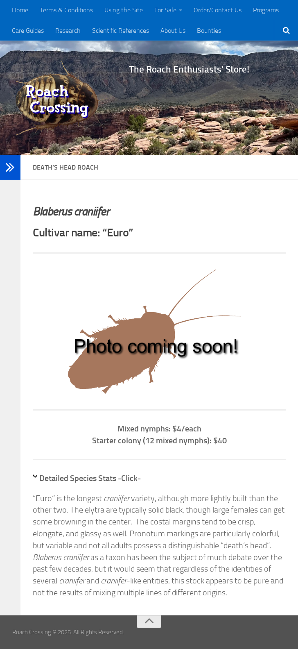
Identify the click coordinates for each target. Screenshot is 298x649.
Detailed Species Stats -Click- (90, 478)
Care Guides (28, 30)
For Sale (165, 10)
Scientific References (120, 30)
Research (68, 30)
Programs (266, 10)
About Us (172, 30)
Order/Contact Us (218, 10)
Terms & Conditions (66, 10)
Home (20, 10)
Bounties (209, 30)
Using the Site (123, 10)
